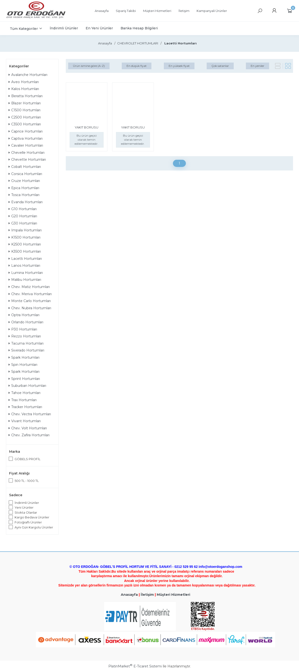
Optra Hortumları (24, 315)
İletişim (147, 594)
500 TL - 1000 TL (27, 481)
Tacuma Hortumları (26, 343)
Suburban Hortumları (27, 385)
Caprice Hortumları (26, 131)
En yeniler (257, 66)
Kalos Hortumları (24, 89)
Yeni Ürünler (24, 507)
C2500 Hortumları (25, 117)
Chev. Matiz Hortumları (29, 287)
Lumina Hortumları (26, 273)
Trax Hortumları (23, 400)
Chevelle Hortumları (26, 152)
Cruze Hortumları (24, 181)
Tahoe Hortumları (24, 393)
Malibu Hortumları (25, 279)
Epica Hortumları (24, 188)
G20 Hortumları (23, 216)
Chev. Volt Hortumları (28, 428)
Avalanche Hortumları (28, 75)
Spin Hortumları (23, 364)
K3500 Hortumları (25, 251)
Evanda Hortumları (26, 202)
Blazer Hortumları (25, 103)
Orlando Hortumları (26, 322)
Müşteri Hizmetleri (173, 594)
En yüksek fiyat (179, 66)
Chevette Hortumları (27, 159)
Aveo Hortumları (24, 82)
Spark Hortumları (24, 357)
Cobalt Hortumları (25, 167)
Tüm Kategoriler (24, 29)
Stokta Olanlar (26, 512)
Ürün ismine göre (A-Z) (89, 66)
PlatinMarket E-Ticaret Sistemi (135, 666)
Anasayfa (129, 594)
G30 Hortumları (23, 223)
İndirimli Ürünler (27, 503)
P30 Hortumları (23, 329)
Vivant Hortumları (25, 421)
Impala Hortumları (25, 230)
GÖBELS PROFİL (27, 459)
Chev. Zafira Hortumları (29, 435)
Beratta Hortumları (26, 96)
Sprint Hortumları (24, 379)
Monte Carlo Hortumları (30, 301)
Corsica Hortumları (25, 174)
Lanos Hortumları (24, 265)
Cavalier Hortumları (26, 145)
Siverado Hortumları (26, 350)
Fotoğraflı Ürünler (28, 522)
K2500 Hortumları (25, 244)
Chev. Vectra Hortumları (30, 414)
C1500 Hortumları (24, 110)
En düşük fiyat (137, 66)
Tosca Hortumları (24, 195)
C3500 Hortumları (25, 124)
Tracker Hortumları (25, 407)
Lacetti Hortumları (25, 258)
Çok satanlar (220, 66)
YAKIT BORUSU (86, 127)
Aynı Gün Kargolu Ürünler (34, 527)
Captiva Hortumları (26, 138)
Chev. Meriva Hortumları (30, 294)
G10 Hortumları (23, 209)
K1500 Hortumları (24, 237)
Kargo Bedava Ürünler (32, 517)
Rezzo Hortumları (25, 336)
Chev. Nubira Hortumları (30, 308)
